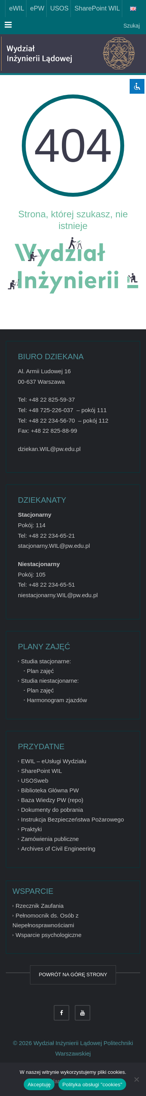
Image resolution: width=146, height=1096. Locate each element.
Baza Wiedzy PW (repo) (52, 800)
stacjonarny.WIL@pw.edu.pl (54, 545)
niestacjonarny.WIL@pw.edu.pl (58, 595)
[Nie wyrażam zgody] (136, 1079)
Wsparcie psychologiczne (48, 935)
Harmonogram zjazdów (57, 700)
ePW (35, 8)
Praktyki (31, 829)
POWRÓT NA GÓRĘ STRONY (73, 974)
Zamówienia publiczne (50, 839)
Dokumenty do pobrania (52, 809)
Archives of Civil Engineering (58, 848)
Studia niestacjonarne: (50, 680)
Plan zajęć (40, 671)
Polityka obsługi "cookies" (92, 1084)
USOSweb (34, 780)
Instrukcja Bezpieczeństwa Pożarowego (72, 819)
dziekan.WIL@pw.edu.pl (49, 449)
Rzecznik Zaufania (39, 905)
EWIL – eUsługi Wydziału (53, 761)
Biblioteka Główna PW (50, 790)
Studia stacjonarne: (46, 661)
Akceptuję (39, 1084)
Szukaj (131, 26)
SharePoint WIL (95, 8)
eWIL (14, 8)
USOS (58, 8)
